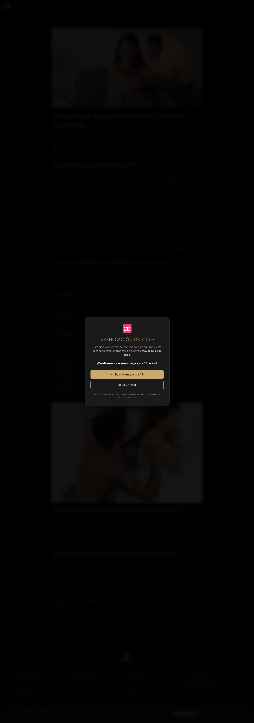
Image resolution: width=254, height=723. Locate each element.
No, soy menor (127, 384)
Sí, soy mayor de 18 (127, 374)
